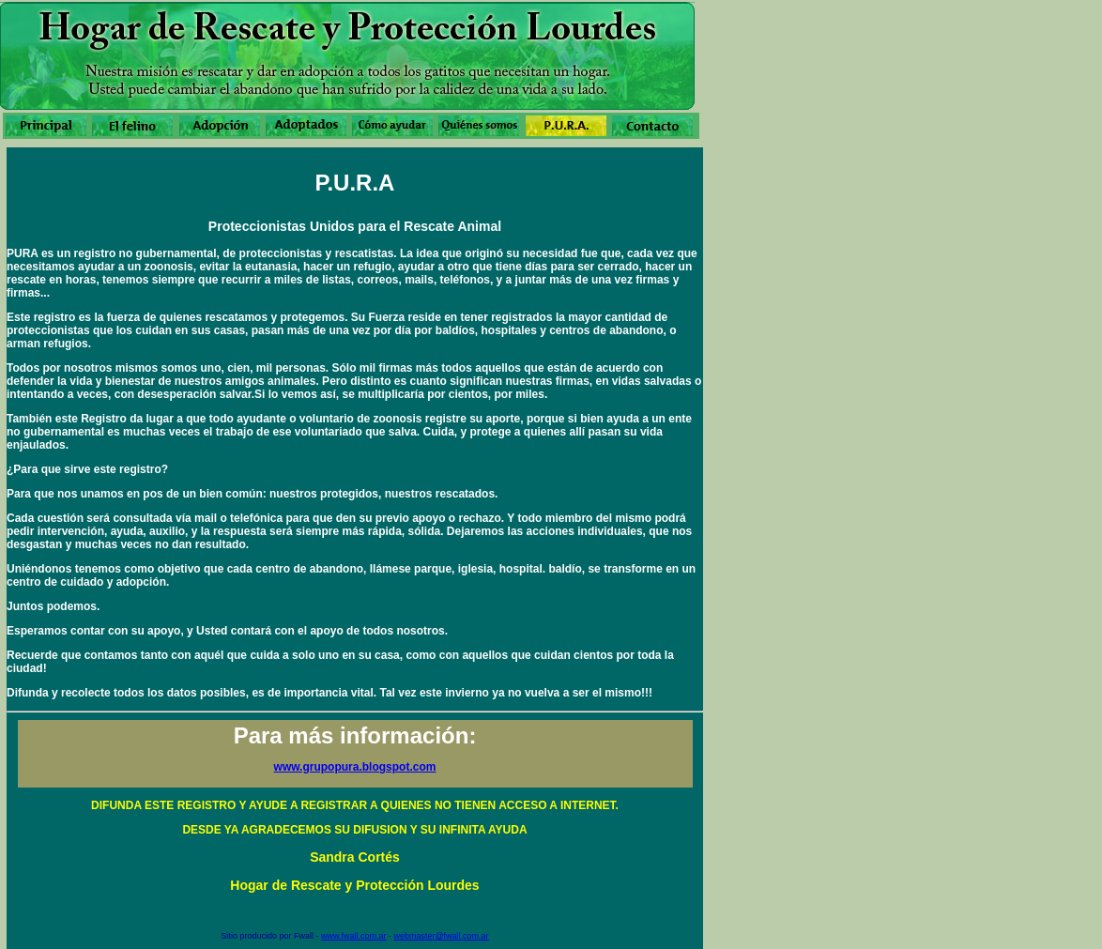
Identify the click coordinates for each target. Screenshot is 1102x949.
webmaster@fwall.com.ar (440, 936)
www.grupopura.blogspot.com (355, 766)
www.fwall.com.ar (354, 936)
